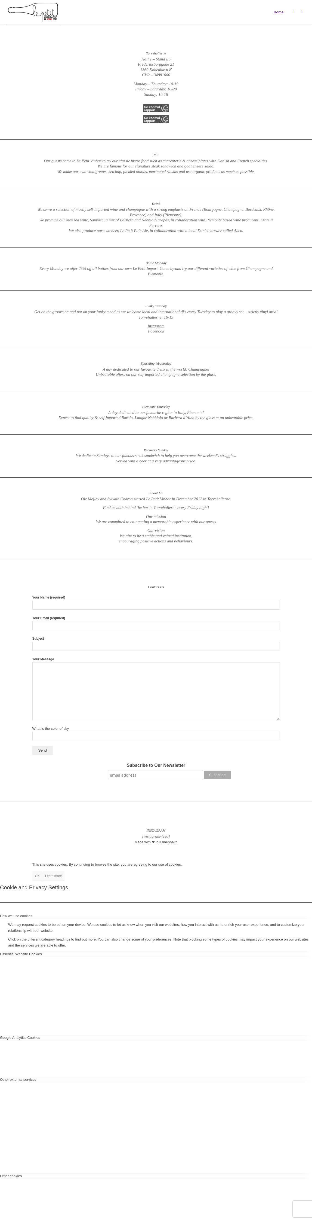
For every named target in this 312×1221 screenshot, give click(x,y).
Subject (156, 644)
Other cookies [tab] (11, 1176)
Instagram (156, 326)
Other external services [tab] (18, 1079)
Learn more (53, 876)
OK (37, 876)
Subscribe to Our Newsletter (156, 765)
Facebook (156, 331)
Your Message (156, 688)
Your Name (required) (156, 602)
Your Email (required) (156, 623)
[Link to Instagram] (293, 12)
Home (278, 12)
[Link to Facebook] (302, 12)
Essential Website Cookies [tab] (21, 954)
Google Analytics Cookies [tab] (20, 1038)
